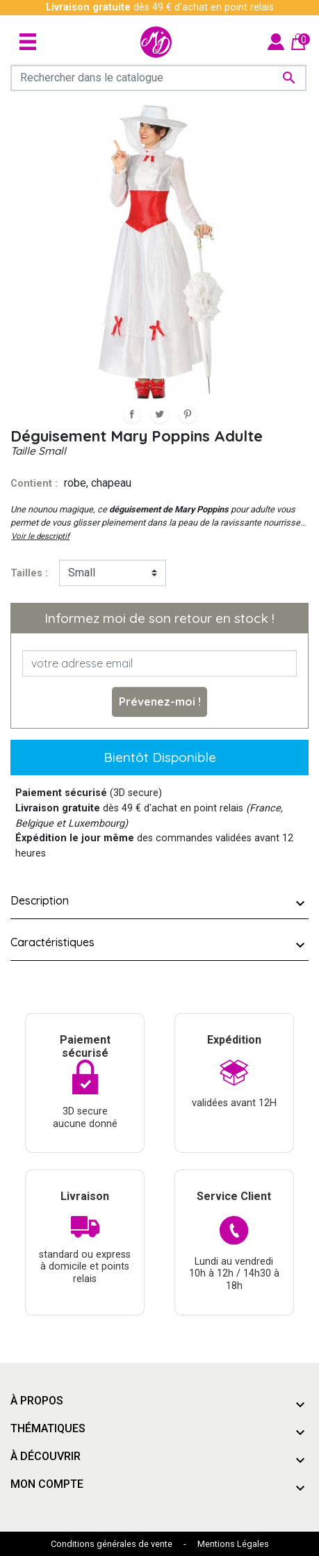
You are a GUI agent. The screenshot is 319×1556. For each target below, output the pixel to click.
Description (39, 900)
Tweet (160, 414)
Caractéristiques (52, 942)
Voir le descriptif (40, 536)
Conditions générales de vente (111, 1544)
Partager (132, 414)
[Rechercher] (158, 78)
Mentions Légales (233, 1544)
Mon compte (46, 1484)
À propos (36, 1400)
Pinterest (187, 414)
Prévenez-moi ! (160, 701)
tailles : (29, 573)
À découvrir (45, 1456)
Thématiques (47, 1428)
